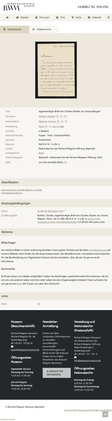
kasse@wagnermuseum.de (25, 349)
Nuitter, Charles (47, 116)
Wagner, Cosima (47, 121)
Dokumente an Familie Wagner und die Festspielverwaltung (21, 191)
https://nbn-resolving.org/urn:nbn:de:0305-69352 (69, 220)
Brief (41, 152)
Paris (41, 126)
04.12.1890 (58, 126)
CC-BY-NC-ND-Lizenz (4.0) (50, 211)
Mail (19, 283)
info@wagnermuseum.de (87, 360)
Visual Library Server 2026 (7, 419)
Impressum (84, 410)
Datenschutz (70, 410)
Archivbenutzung (97, 250)
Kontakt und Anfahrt (101, 410)
